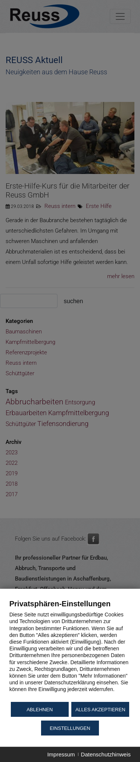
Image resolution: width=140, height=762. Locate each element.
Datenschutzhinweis (106, 754)
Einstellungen (70, 728)
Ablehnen (40, 709)
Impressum (61, 754)
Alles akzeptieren (100, 709)
